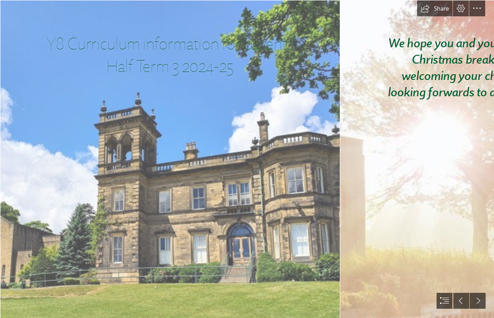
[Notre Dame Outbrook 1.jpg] (169, 159)
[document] (247, 159)
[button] (434, 8)
